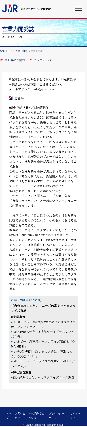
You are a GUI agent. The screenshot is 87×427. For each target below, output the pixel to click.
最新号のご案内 (15, 60)
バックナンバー (44, 60)
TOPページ (6, 51)
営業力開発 (21, 51)
